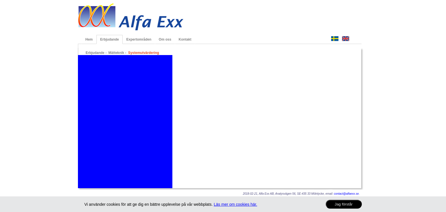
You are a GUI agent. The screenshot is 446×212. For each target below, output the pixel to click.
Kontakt (185, 39)
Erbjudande (109, 39)
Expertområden (138, 39)
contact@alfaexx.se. (347, 193)
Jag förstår (344, 204)
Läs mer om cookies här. (235, 204)
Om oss (165, 39)
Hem (89, 39)
